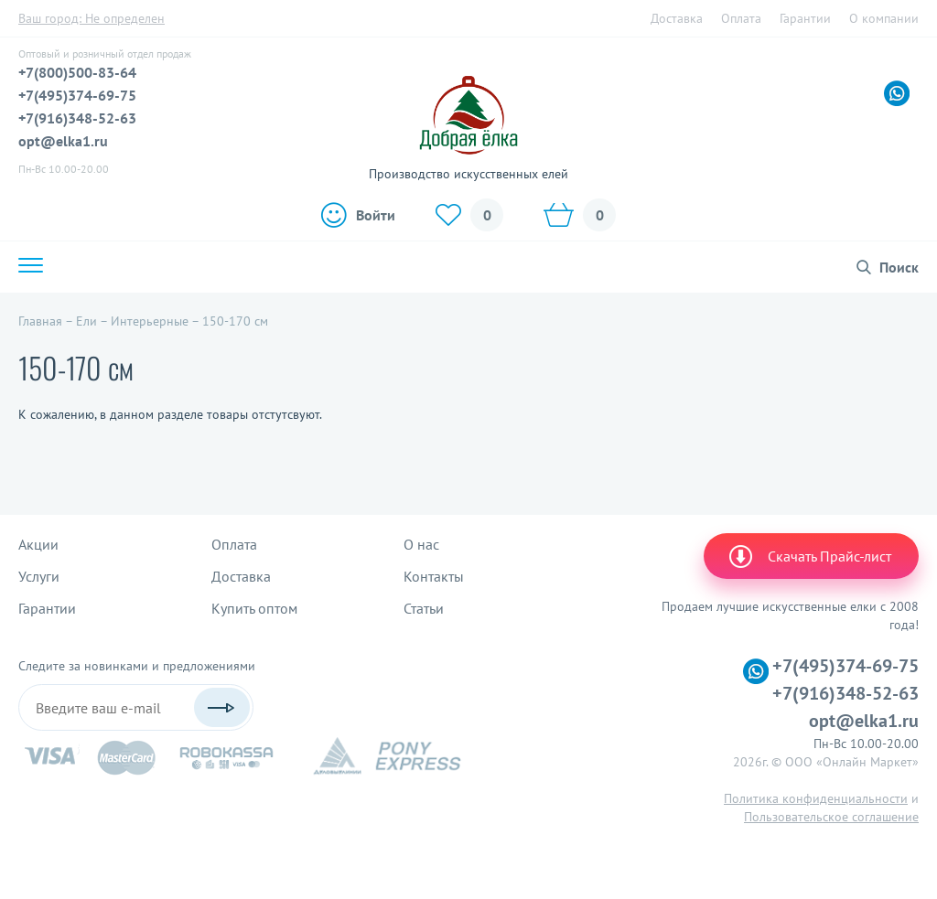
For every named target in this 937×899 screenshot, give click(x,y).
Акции (38, 544)
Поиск (899, 267)
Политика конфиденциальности (816, 798)
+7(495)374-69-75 (77, 95)
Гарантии (805, 18)
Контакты (434, 576)
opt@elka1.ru (63, 141)
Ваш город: (91, 18)
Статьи (424, 608)
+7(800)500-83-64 (77, 72)
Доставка (677, 18)
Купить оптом (254, 608)
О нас (421, 544)
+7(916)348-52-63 (77, 118)
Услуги (38, 576)
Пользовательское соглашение (831, 816)
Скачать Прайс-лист (809, 556)
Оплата (741, 18)
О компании (884, 18)
